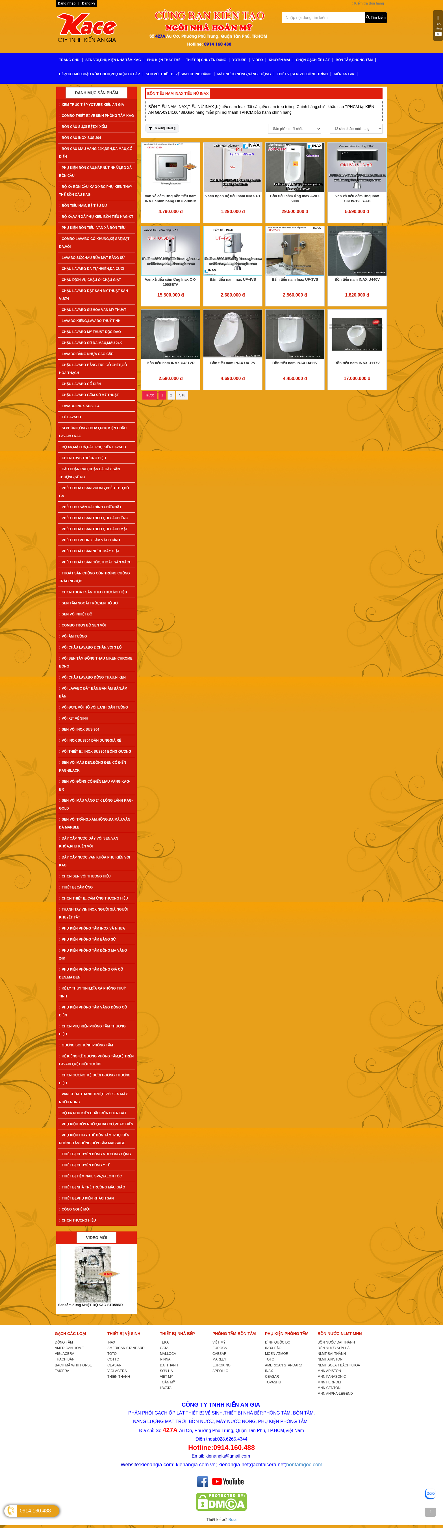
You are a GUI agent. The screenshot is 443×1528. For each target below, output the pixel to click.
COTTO (113, 1359)
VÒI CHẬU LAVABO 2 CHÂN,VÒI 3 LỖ (90, 647)
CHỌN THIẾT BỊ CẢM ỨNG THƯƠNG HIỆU (93, 898)
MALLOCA (168, 1354)
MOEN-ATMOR (276, 1354)
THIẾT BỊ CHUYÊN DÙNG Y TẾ (84, 1165)
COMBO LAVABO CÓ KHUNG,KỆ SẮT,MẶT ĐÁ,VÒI (94, 243)
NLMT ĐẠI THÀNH (332, 1354)
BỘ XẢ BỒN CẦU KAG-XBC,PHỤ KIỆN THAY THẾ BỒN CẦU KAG (95, 191)
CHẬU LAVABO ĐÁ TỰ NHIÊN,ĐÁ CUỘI (91, 269)
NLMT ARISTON (330, 1359)
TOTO (112, 1354)
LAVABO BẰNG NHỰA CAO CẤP (86, 354)
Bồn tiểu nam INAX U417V (232, 363)
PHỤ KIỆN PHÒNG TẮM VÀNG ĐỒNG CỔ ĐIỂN (93, 1011)
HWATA (165, 1388)
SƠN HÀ (166, 1371)
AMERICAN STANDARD (126, 1348)
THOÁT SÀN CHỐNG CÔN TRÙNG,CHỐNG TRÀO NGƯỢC (94, 577)
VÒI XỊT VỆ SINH (73, 718)
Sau (182, 395)
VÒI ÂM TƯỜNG (73, 636)
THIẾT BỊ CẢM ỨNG (76, 887)
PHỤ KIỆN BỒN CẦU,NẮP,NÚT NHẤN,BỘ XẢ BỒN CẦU (95, 172)
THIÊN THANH (118, 1377)
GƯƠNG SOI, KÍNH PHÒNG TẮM (86, 1045)
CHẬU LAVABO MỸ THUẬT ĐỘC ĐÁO (90, 332)
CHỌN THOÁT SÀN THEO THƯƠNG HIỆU (93, 592)
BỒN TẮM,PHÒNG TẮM (354, 60)
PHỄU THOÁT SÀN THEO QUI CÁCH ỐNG (93, 518)
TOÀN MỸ (167, 1382)
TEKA (164, 1342)
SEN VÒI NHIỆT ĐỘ (75, 614)
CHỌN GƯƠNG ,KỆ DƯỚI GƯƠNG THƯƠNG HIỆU (95, 1079)
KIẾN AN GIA (344, 74)
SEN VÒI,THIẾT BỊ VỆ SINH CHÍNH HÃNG (178, 74)
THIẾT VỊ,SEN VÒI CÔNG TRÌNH (302, 74)
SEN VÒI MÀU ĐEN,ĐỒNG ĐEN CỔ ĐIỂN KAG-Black (92, 766)
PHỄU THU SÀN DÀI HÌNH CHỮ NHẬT (90, 507)
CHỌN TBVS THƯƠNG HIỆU (82, 458)
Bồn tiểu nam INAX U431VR (171, 363)
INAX (111, 1342)
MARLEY (219, 1359)
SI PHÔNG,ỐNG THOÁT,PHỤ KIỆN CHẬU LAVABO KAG (93, 432)
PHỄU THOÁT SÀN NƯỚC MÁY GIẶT (89, 551)
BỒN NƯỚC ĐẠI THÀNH (336, 1342)
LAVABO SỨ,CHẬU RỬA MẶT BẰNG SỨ (92, 258)
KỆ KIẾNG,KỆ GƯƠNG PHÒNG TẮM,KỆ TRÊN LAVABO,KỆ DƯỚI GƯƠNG (96, 1060)
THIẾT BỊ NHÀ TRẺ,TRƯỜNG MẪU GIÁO (92, 1187)
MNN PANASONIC (332, 1377)
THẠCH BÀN (64, 1359)
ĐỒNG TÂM (64, 1342)
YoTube (239, 60)
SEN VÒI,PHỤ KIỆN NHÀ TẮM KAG (113, 60)
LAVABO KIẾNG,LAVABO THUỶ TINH (89, 321)
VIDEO (257, 60)
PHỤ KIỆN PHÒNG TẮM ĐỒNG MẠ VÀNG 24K (93, 954)
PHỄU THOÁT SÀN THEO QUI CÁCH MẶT (93, 529)
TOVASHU (273, 1382)
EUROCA (219, 1348)
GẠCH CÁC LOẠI (70, 1333)
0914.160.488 (35, 1511)
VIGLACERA (64, 1354)
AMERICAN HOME (69, 1348)
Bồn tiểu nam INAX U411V (295, 363)
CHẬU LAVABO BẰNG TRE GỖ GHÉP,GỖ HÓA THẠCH (93, 369)
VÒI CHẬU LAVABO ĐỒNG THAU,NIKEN (92, 677)
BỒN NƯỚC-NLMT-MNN (340, 1333)
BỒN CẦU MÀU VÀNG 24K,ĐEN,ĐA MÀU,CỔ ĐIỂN (95, 153)
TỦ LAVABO (70, 417)
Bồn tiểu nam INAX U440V (357, 279)
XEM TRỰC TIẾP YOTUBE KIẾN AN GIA (91, 105)
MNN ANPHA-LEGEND (335, 1394)
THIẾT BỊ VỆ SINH (123, 1333)
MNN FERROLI (329, 1382)
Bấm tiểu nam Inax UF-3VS (295, 279)
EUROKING (221, 1365)
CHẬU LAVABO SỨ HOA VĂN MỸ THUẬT (92, 310)
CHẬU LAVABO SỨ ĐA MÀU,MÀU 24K (90, 343)
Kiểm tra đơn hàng (368, 3)
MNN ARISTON (329, 1371)
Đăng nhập (66, 3)
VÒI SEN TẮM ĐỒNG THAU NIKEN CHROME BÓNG (96, 662)
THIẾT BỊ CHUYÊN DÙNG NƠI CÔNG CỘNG (95, 1154)
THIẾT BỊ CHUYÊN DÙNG (206, 60)
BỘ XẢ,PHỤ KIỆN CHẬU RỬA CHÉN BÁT (92, 1113)
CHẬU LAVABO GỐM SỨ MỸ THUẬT (89, 395)
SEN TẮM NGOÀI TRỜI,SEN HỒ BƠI (88, 603)
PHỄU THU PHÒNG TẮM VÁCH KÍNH (89, 540)
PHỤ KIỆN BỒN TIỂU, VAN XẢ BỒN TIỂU (92, 228)
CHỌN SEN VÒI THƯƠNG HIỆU (85, 876)
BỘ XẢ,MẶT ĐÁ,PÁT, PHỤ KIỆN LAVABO (92, 447)
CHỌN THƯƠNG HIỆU (77, 1220)
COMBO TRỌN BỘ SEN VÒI (82, 625)
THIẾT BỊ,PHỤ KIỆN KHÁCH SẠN (86, 1198)
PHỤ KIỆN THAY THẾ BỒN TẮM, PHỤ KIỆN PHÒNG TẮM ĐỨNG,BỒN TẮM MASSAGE (94, 1139)
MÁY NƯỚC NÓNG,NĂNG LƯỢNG (244, 74)
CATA (164, 1348)
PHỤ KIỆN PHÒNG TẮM (287, 1333)
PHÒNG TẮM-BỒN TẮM (234, 1333)
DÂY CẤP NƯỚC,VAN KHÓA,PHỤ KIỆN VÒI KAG (94, 861)
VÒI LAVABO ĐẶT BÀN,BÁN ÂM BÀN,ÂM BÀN (93, 692)
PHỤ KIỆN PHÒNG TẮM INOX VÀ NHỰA (92, 928)
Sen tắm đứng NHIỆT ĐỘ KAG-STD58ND (90, 1305)
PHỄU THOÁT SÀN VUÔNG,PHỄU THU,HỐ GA (94, 492)
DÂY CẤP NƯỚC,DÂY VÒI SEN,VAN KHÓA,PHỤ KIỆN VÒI (88, 842)
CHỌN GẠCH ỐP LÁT (313, 60)
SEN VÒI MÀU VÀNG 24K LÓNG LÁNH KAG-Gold (96, 804)
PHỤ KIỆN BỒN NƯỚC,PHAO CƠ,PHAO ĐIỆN (96, 1124)
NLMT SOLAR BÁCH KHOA (339, 1365)
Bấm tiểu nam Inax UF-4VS (233, 279)
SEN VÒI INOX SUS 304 (79, 729)
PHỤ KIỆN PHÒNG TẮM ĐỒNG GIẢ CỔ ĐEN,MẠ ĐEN (91, 973)
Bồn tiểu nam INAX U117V (357, 363)
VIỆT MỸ (166, 1377)
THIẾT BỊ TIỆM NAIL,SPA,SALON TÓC (90, 1176)
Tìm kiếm (376, 17)
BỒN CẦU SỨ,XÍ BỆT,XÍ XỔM (83, 127)
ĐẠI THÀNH (169, 1365)
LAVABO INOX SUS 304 (79, 406)
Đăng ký (88, 3)
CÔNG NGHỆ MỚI (74, 1209)
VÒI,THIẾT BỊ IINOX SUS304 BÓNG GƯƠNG (95, 752)
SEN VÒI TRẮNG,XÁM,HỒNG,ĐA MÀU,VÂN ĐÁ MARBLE (94, 823)
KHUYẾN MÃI (279, 60)
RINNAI (165, 1359)
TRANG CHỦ (69, 60)
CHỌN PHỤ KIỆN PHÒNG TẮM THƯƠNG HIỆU (92, 1030)
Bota (233, 1519)
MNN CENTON (329, 1388)
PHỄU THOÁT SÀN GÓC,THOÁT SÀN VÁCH (95, 562)
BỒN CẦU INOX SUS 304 (80, 138)
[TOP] (430, 1512)
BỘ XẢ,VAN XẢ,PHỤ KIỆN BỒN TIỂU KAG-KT (96, 217)
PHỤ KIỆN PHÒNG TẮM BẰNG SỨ (87, 939)
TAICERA (62, 1371)
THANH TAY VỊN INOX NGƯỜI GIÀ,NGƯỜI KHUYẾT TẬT (93, 913)
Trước (149, 395)
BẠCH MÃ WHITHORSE (73, 1365)
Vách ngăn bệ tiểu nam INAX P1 (232, 196)
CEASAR (114, 1365)
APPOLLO (220, 1371)
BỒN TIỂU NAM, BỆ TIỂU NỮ (83, 206)
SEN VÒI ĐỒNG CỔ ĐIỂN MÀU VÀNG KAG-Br (94, 785)
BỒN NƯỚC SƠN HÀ (333, 1348)
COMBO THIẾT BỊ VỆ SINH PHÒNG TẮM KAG (96, 116)
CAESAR (219, 1354)
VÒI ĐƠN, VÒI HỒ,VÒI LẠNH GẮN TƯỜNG (93, 707)
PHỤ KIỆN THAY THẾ (163, 60)
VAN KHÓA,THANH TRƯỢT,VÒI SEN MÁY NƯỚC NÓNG (93, 1098)
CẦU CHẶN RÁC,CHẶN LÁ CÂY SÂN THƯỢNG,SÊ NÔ (89, 473)
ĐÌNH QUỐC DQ (277, 1342)
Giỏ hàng (438, 25)
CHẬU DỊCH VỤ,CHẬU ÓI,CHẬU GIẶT (90, 280)
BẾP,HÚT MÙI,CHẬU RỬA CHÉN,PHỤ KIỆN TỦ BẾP (99, 74)
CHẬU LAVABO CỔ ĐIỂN (80, 384)
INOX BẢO (273, 1348)
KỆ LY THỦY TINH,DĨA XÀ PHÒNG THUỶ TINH (92, 992)
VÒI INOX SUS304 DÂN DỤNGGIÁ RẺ (90, 740)
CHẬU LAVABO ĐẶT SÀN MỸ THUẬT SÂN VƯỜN (93, 295)
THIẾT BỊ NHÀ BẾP (177, 1333)
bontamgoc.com (304, 1464)
